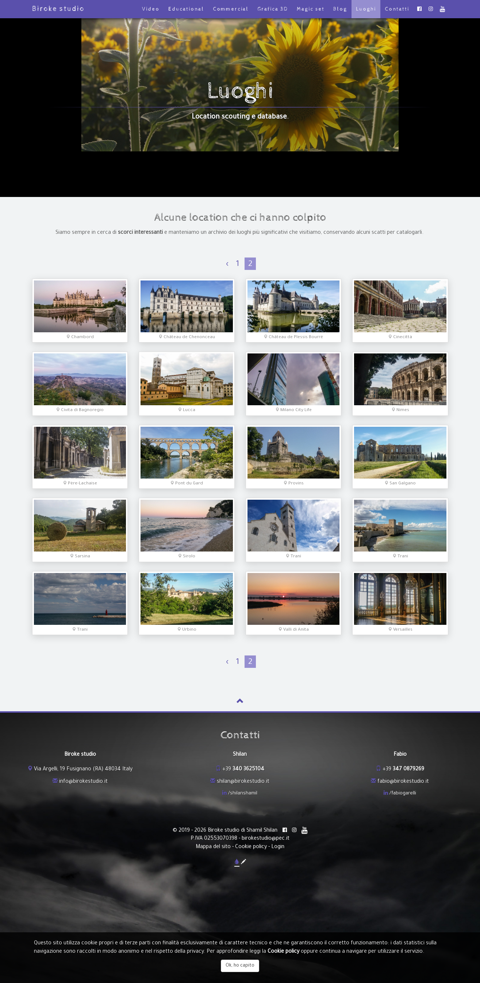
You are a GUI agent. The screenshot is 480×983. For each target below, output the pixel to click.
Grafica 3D (272, 9)
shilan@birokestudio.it (243, 782)
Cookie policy (251, 847)
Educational (186, 9)
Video (151, 9)
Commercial (231, 9)
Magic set (311, 9)
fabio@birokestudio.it (403, 782)
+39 (243, 770)
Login (277, 847)
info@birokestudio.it (83, 782)
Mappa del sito (213, 847)
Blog (340, 9)
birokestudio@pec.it (265, 839)
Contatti (397, 9)
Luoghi (366, 9)
